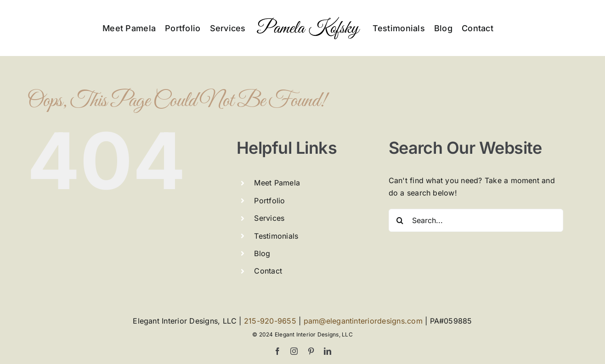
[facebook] (277, 351)
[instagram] (294, 351)
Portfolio (269, 200)
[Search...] (476, 220)
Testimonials (276, 236)
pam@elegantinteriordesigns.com (363, 320)
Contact (268, 270)
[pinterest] (311, 351)
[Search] (400, 220)
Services (269, 218)
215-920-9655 (270, 320)
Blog (262, 253)
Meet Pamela (277, 182)
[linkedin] (327, 351)
